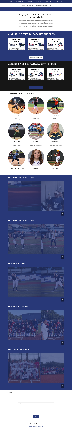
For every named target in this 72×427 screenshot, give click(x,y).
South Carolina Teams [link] (19, 1)
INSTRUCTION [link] (29, 1)
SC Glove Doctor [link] (38, 1)
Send (36, 416)
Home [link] (11, 1)
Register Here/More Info (36, 57)
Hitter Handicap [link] (58, 1)
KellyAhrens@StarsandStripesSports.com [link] (36, 426)
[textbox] (36, 400)
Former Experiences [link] (48, 1)
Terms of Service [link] (44, 419)
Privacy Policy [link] (39, 419)
